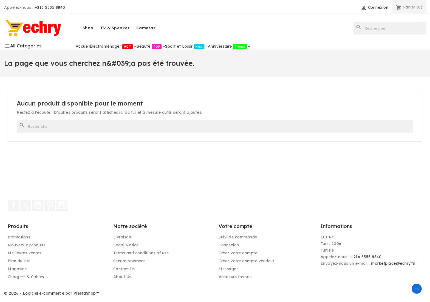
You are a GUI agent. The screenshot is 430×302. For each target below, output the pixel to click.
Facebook (13, 205)
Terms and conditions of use (141, 252)
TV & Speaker (114, 27)
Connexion (229, 245)
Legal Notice (126, 245)
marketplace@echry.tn (393, 263)
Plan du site (19, 260)
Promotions (19, 237)
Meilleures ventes (24, 252)
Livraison (122, 237)
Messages (228, 268)
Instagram (61, 205)
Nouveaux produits (27, 245)
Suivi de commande (238, 237)
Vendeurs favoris (235, 276)
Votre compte (235, 226)
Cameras (146, 27)
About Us (122, 276)
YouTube (37, 205)
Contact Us (124, 268)
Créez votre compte (238, 252)
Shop (88, 27)
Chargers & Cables (26, 276)
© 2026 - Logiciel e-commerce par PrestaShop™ (51, 293)
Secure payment (129, 260)
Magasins (17, 268)
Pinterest (49, 205)
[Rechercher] (389, 28)
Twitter (25, 205)
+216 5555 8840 (50, 7)
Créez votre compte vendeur (246, 260)
